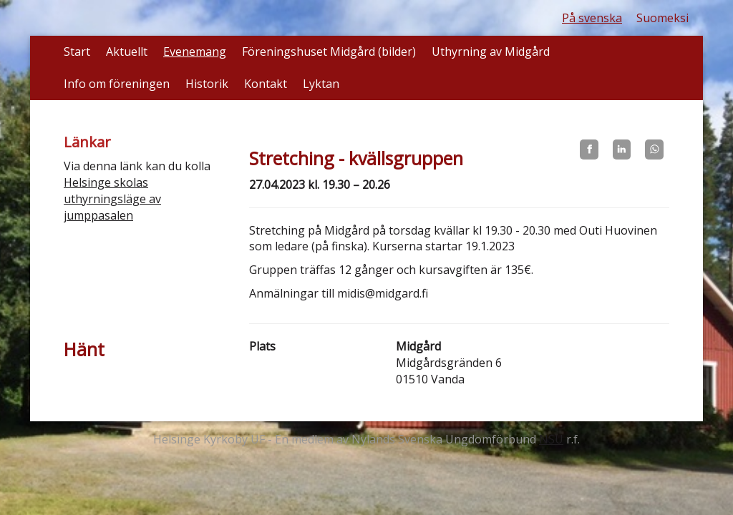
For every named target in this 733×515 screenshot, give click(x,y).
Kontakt (265, 84)
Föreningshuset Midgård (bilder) (329, 51)
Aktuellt (126, 51)
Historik (206, 84)
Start (77, 51)
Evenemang (194, 51)
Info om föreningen (117, 84)
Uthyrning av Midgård (491, 51)
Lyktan (321, 84)
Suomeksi (662, 18)
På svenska (592, 18)
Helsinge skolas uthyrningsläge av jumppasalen (112, 199)
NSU (551, 439)
